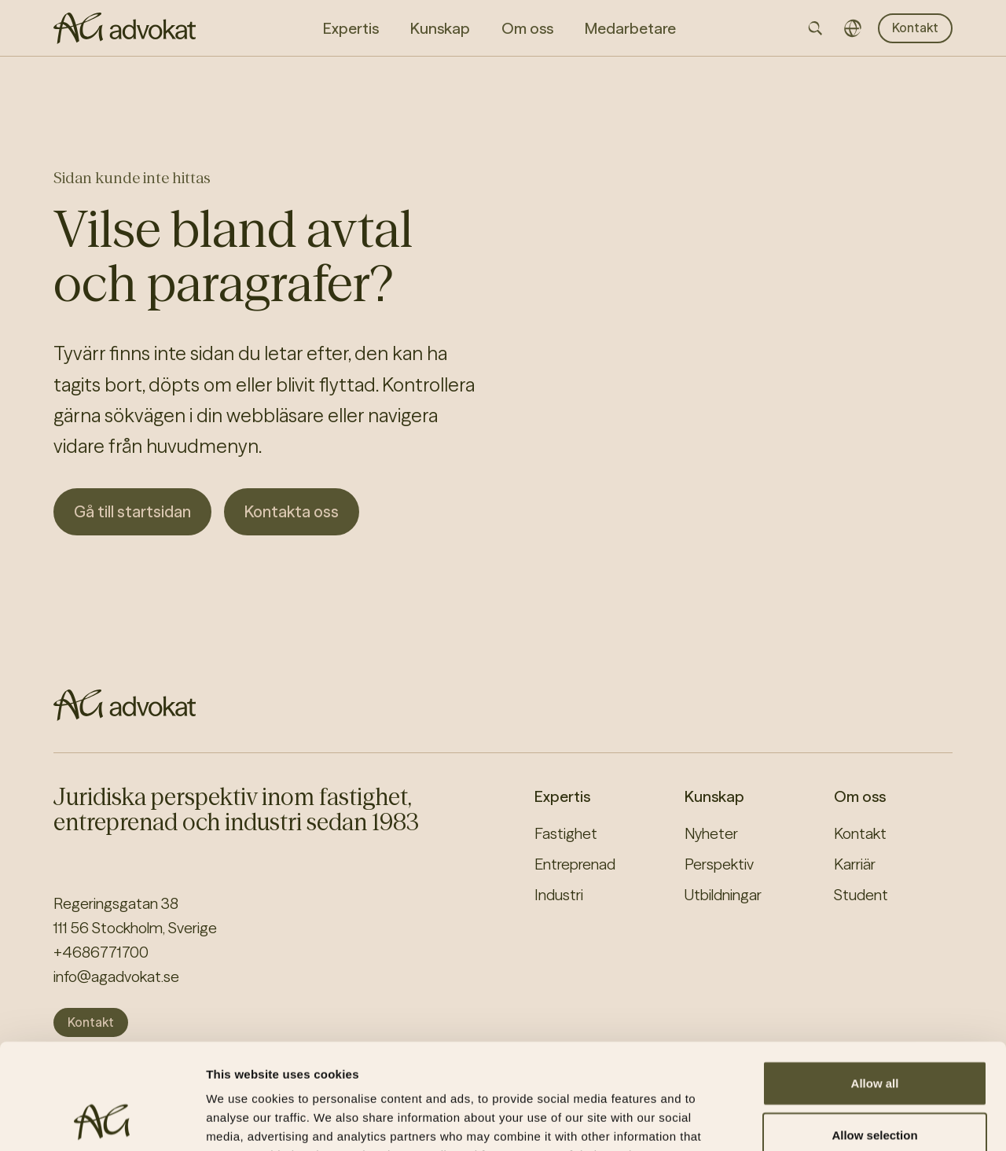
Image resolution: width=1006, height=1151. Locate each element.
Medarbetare (630, 28)
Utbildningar (723, 894)
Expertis (562, 796)
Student (861, 894)
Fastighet (565, 833)
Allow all (875, 984)
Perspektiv (719, 864)
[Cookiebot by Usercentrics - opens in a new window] (102, 1120)
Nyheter (711, 833)
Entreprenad (574, 864)
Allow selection (874, 1036)
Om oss (860, 796)
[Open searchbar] (815, 28)
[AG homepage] (124, 28)
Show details (824, 1120)
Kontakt (915, 27)
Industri (558, 894)
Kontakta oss (291, 511)
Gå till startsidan (132, 511)
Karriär (855, 864)
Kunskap (714, 796)
